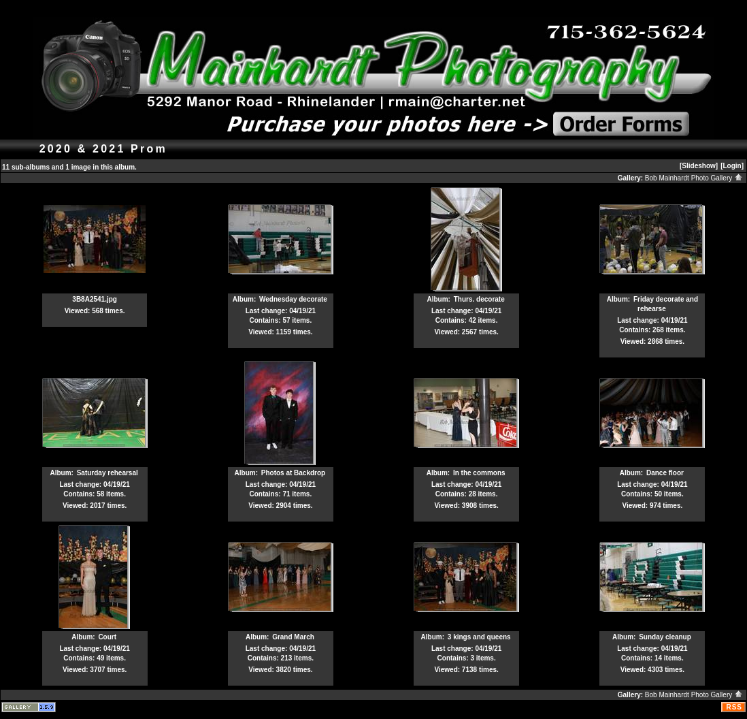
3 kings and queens (479, 637)
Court (107, 637)
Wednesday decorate (293, 299)
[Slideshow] (699, 166)
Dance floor (665, 473)
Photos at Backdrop (293, 473)
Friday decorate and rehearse (665, 304)
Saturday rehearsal (107, 473)
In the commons (479, 473)
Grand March (293, 637)
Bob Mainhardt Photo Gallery (694, 178)
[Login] (732, 166)
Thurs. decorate (479, 299)
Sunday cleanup (665, 637)
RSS (734, 707)
